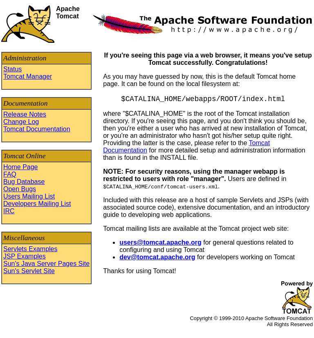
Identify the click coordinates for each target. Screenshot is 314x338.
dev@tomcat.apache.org (157, 257)
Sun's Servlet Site (29, 270)
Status (12, 69)
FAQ (9, 174)
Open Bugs (19, 189)
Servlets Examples (30, 248)
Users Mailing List (29, 196)
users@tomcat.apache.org (160, 242)
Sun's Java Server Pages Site (46, 263)
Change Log (21, 121)
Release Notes (24, 114)
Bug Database (24, 181)
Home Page (20, 166)
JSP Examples (24, 256)
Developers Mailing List (37, 203)
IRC (9, 211)
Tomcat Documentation (36, 129)
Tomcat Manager (27, 76)
